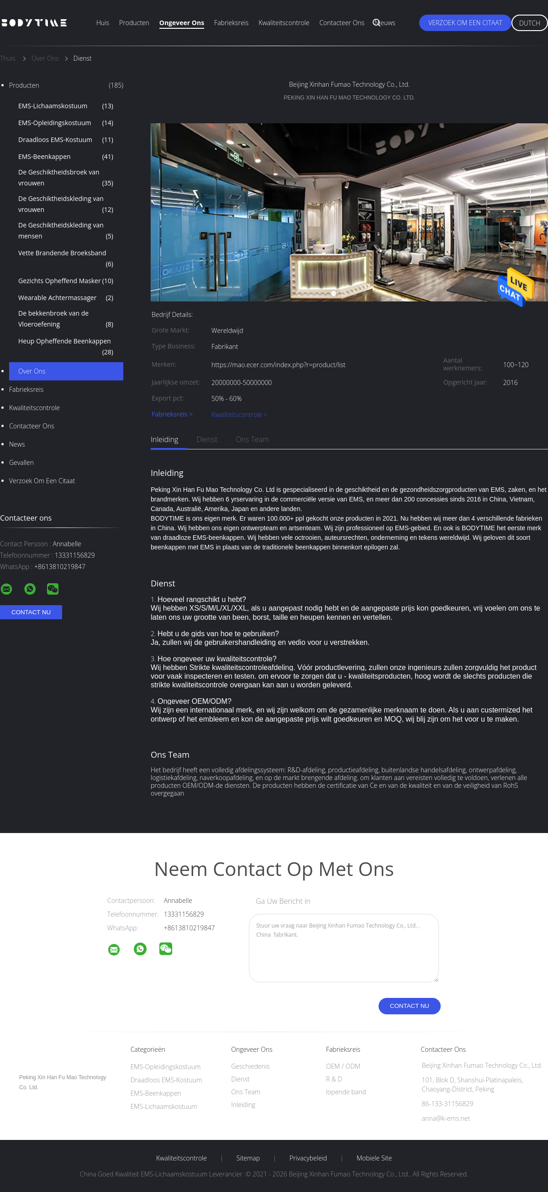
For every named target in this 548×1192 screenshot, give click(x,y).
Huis (102, 22)
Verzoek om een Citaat (465, 22)
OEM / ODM (343, 1066)
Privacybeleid (308, 1158)
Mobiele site (374, 1158)
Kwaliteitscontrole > (239, 414)
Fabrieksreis (231, 22)
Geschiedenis (250, 1066)
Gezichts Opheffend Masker (65, 280)
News (17, 444)
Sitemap (248, 1158)
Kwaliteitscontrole (283, 22)
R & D (334, 1079)
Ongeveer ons (181, 22)
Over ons (31, 371)
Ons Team (252, 439)
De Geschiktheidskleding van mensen (65, 231)
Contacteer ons (341, 22)
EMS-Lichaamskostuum (65, 105)
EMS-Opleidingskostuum (65, 122)
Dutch (529, 23)
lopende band (346, 1091)
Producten (134, 22)
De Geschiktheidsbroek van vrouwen (65, 178)
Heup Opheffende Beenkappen (65, 347)
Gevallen (21, 462)
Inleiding (164, 439)
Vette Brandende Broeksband (65, 258)
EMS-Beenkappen (65, 156)
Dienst (206, 439)
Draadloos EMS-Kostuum (65, 139)
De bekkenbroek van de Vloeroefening (65, 319)
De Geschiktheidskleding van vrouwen (65, 204)
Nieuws (384, 22)
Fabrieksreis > (172, 414)
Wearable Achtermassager (65, 297)
